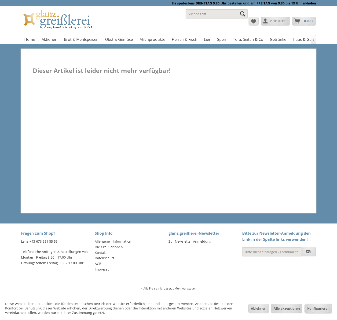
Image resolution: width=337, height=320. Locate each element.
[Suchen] (243, 14)
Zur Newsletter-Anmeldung (189, 241)
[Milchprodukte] (152, 39)
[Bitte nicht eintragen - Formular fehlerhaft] (271, 251)
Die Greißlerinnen (109, 247)
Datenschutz (104, 258)
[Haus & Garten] (305, 39)
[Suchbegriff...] (217, 14)
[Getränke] (278, 39)
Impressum (104, 269)
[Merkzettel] (254, 21)
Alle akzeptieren (287, 308)
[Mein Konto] (275, 21)
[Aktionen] (49, 39)
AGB (98, 263)
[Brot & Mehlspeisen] (81, 39)
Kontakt (101, 252)
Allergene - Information (113, 241)
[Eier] (207, 39)
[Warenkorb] (304, 21)
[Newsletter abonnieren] (308, 251)
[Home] (29, 39)
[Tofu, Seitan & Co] (248, 39)
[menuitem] (217, 16)
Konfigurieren (318, 308)
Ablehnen (258, 308)
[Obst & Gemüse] (119, 39)
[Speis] (222, 39)
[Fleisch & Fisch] (184, 39)
